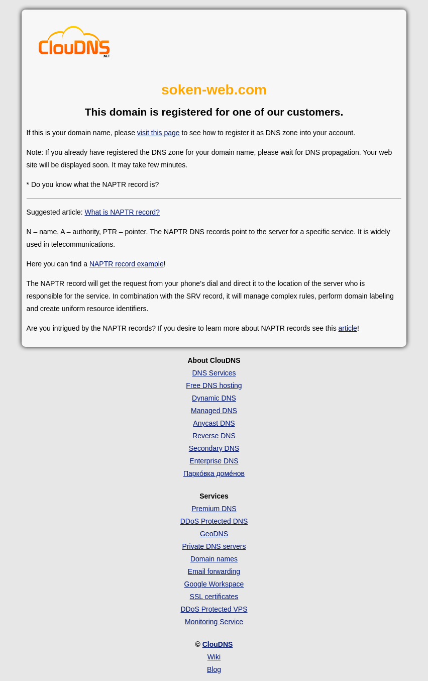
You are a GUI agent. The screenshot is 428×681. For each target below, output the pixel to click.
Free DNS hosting (214, 385)
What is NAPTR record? (122, 212)
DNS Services (214, 373)
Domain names (214, 559)
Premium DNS (213, 509)
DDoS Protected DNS (214, 521)
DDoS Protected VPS (213, 609)
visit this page (158, 133)
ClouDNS (217, 644)
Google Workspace (214, 584)
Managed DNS (214, 411)
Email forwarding (214, 571)
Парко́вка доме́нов (214, 473)
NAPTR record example (126, 264)
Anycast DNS (214, 423)
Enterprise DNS (213, 461)
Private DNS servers (214, 546)
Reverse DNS (214, 436)
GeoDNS (214, 534)
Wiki (214, 657)
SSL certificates (214, 597)
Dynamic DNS (214, 398)
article (348, 328)
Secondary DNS (214, 448)
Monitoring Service (214, 622)
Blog (214, 669)
